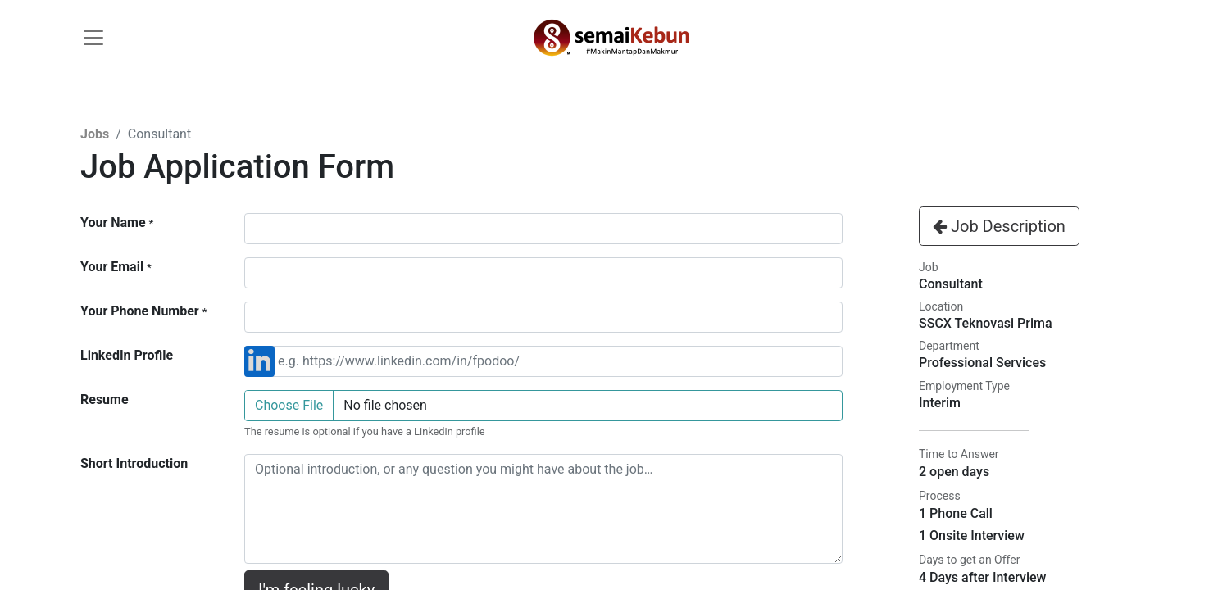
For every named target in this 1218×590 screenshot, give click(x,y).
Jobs (94, 134)
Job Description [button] (999, 226)
